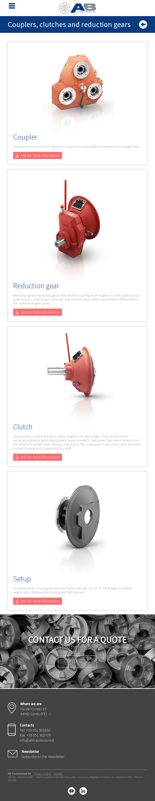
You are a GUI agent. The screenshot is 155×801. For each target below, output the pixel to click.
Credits (58, 773)
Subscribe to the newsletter (42, 756)
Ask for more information (40, 155)
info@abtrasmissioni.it (37, 740)
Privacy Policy (42, 773)
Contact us (77, 661)
